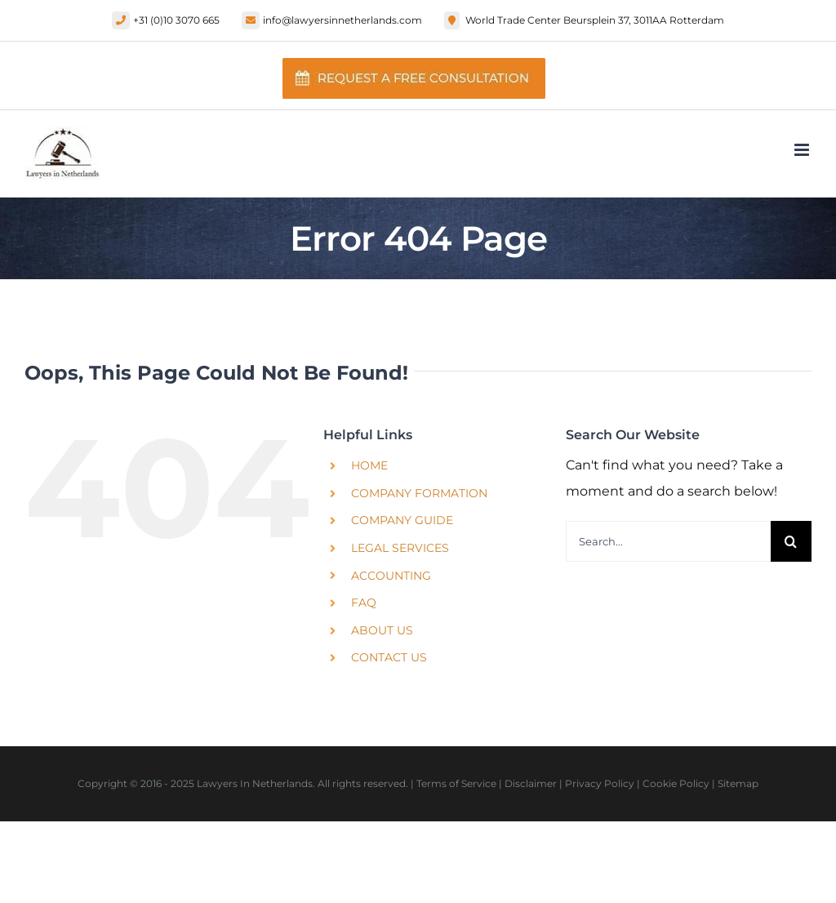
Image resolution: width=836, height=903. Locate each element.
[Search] (791, 541)
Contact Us (389, 657)
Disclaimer (531, 783)
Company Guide (402, 520)
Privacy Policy (599, 783)
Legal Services (400, 547)
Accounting (391, 575)
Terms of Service (456, 783)
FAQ (363, 602)
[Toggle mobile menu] (803, 149)
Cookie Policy (676, 783)
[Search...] (668, 541)
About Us (382, 630)
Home (369, 465)
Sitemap (738, 783)
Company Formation (419, 493)
